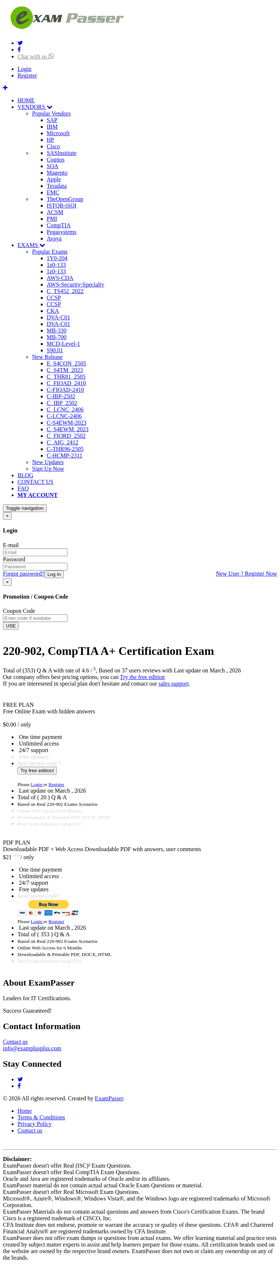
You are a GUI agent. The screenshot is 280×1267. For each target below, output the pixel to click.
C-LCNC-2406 (64, 416)
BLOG (26, 475)
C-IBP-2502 (61, 396)
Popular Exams (49, 252)
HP (50, 140)
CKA (53, 311)
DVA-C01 (58, 317)
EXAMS (31, 245)
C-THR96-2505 (65, 449)
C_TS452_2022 (65, 291)
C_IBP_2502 (62, 403)
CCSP (54, 298)
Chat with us (36, 56)
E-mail (11, 545)
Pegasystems (62, 232)
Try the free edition (142, 677)
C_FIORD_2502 (66, 436)
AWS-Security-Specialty (75, 284)
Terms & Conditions (41, 1117)
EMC (53, 192)
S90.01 (55, 350)
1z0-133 (56, 265)
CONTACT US (35, 482)
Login (24, 69)
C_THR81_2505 (66, 376)
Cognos (56, 159)
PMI (52, 219)
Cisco (53, 146)
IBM (52, 127)
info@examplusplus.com (32, 1048)
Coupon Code (19, 611)
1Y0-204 (57, 258)
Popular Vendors (51, 113)
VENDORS (35, 107)
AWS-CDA (60, 278)
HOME (26, 100)
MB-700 (56, 337)
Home (25, 1111)
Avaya (54, 238)
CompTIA (59, 225)
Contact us (15, 1042)
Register (27, 75)
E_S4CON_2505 (66, 363)
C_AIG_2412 (62, 442)
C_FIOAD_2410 (66, 383)
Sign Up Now (48, 469)
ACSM (55, 212)
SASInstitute (62, 153)
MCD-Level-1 (63, 344)
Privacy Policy (35, 1124)
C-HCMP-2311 (64, 455)
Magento (57, 173)
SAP (52, 120)
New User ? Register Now (246, 573)
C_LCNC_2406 (65, 409)
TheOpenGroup (65, 199)
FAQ (23, 488)
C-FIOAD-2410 (65, 390)
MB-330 (56, 330)
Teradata (57, 186)
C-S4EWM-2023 (66, 423)
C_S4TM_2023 (65, 370)
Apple (54, 179)
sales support (174, 683)
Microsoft (58, 133)
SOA (52, 166)
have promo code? (39, 763)
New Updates (48, 462)
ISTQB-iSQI (62, 205)
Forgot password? (23, 573)
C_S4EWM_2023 (68, 429)
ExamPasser (109, 1098)
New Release (47, 357)
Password (14, 559)
